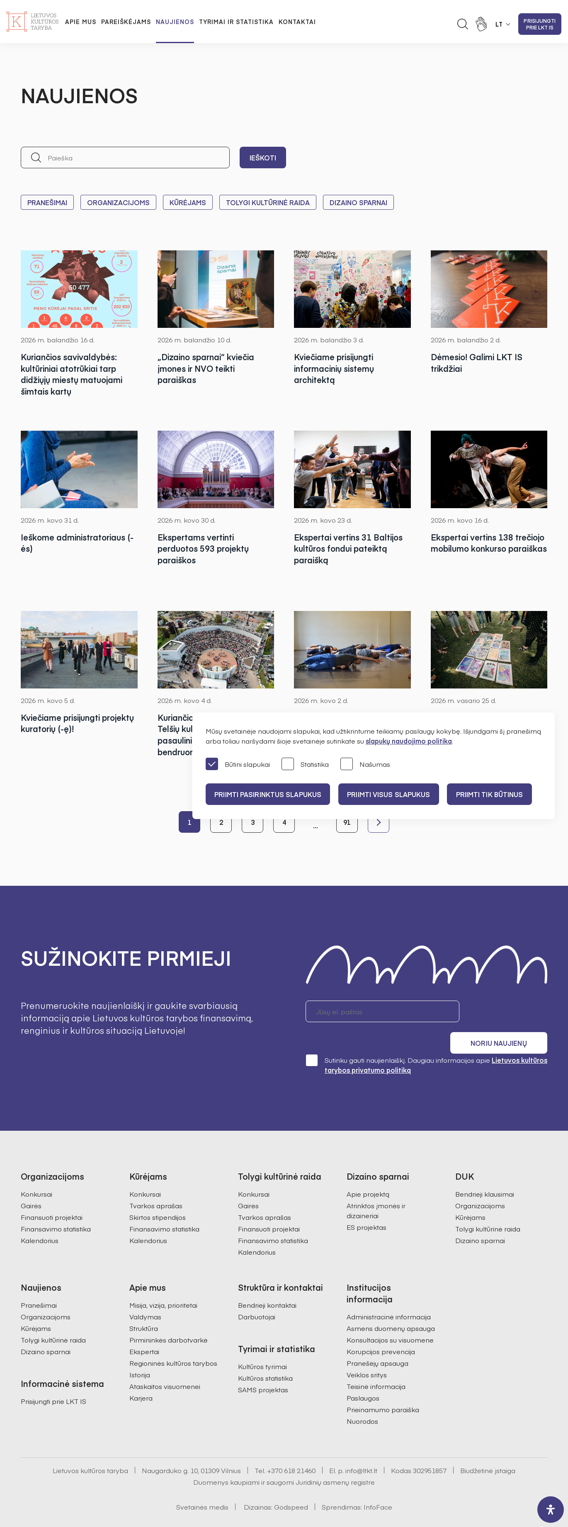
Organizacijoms (118, 202)
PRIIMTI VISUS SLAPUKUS (393, 794)
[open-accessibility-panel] (550, 1509)
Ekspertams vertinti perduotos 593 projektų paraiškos (204, 548)
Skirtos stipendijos (157, 1194)
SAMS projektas (263, 1366)
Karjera (141, 1374)
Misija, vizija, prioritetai (163, 1282)
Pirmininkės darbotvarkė (168, 1316)
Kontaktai (297, 21)
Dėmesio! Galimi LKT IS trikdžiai (477, 362)
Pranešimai (47, 202)
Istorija (139, 1351)
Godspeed (291, 1483)
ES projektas (366, 1204)
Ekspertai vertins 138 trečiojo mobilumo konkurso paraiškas (486, 548)
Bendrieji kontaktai (267, 1282)
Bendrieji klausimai (484, 1171)
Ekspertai (144, 1328)
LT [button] (499, 24)
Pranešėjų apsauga (377, 1340)
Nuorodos (362, 1398)
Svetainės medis (202, 1483)
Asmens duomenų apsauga (391, 1305)
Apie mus (80, 21)
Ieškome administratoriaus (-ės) (79, 542)
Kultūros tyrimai (262, 1343)
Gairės (31, 1182)
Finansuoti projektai (52, 1194)
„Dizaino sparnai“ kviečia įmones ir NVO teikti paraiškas (208, 368)
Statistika (305, 764)
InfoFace (378, 1483)
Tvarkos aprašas (155, 1182)
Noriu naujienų (508, 1011)
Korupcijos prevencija (381, 1328)
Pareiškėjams (126, 21)
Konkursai (36, 1171)
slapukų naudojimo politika (409, 740)
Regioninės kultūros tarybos (173, 1340)
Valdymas (145, 1293)
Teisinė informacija (376, 1363)
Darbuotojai (256, 1293)
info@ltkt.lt (361, 1447)
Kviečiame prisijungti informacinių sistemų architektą (336, 368)
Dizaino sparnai (358, 202)
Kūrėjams (188, 202)
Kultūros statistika (265, 1355)
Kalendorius (39, 1217)
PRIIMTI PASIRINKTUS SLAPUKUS (269, 794)
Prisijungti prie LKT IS (540, 24)
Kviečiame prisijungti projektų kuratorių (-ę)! (65, 723)
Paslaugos (363, 1374)
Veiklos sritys (367, 1351)
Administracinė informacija (389, 1293)
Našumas (365, 764)
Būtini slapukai (238, 764)
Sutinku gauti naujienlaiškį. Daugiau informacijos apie (426, 1042)
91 (347, 822)
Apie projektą (368, 1171)
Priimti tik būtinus (497, 794)
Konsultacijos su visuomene (390, 1316)
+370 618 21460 (291, 1447)
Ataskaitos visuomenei (164, 1363)
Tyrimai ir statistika (236, 21)
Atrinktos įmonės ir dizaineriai (376, 1187)
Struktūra (143, 1305)
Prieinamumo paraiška (383, 1386)
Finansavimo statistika (56, 1205)
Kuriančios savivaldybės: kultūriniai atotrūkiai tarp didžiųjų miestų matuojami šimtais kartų (73, 374)
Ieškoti (263, 157)
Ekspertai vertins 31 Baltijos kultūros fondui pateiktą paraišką (350, 548)
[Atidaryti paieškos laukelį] (462, 24)
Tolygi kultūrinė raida (268, 202)
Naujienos (175, 21)
